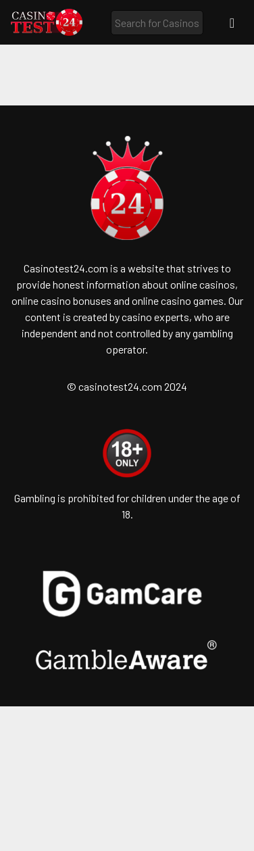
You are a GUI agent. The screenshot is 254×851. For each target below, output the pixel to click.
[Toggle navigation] (232, 22)
